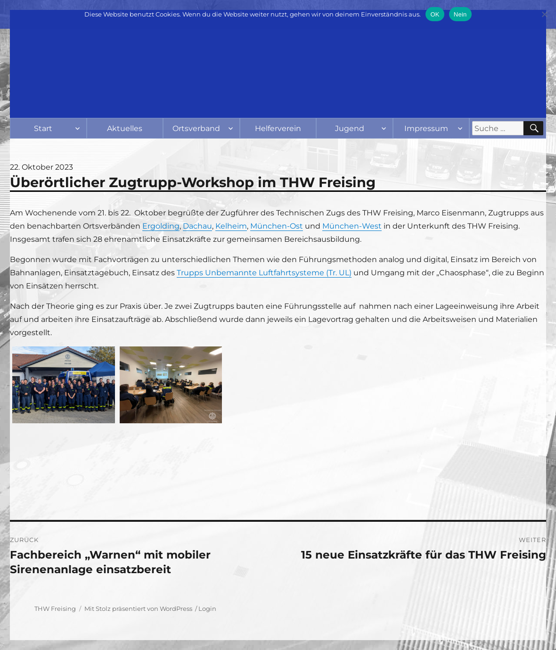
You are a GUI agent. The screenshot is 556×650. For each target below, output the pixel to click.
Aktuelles (124, 128)
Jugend (349, 128)
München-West (352, 226)
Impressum (426, 128)
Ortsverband (196, 128)
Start (43, 128)
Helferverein (278, 128)
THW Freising (55, 608)
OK (434, 14)
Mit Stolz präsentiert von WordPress (138, 608)
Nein (460, 14)
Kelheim (231, 226)
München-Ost (276, 226)
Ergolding (161, 226)
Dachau (197, 226)
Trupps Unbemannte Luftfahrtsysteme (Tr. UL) (264, 272)
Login (207, 608)
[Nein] (544, 14)
